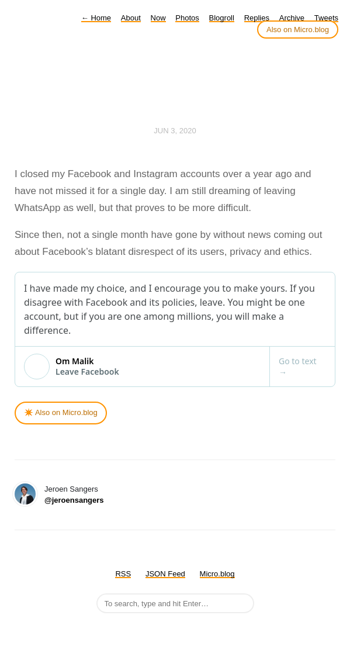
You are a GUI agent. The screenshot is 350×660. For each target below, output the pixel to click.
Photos (187, 17)
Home (96, 17)
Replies (256, 17)
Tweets (326, 17)
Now (158, 17)
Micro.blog (217, 573)
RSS (123, 573)
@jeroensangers (74, 500)
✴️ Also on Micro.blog (61, 412)
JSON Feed (165, 573)
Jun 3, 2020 (175, 130)
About (131, 17)
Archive (291, 17)
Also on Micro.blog (297, 29)
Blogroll (221, 17)
